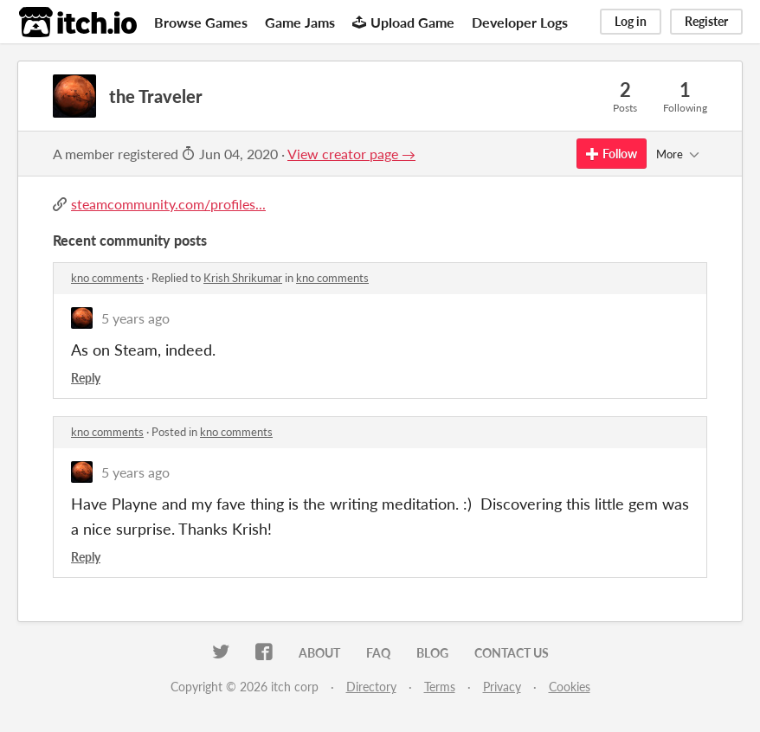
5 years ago (135, 318)
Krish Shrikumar (242, 278)
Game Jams (300, 22)
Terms (439, 686)
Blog (432, 652)
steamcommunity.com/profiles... (168, 204)
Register (706, 21)
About (319, 652)
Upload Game (403, 22)
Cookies (569, 686)
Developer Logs (520, 22)
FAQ (378, 652)
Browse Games (201, 22)
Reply (85, 377)
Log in (631, 21)
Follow (611, 153)
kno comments (107, 278)
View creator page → (351, 153)
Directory (371, 686)
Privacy (502, 686)
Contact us (511, 652)
